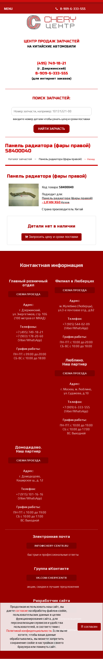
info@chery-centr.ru (51, 545)
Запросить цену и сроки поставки (51, 237)
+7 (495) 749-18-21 (29, 332)
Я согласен (89, 626)
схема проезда (28, 294)
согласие (21, 610)
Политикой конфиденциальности (29, 630)
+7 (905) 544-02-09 (76, 324)
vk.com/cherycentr (51, 578)
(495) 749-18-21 (51, 63)
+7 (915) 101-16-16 (29, 494)
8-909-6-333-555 (71, 8)
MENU (8, 8)
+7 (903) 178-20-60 (29, 336)
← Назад (89, 159)
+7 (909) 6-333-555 (76, 407)
